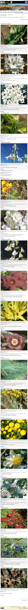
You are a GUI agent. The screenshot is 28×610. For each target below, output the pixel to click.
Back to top (24, 600)
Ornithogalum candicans (6, 239)
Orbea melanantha (4, 269)
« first (18, 598)
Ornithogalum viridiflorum (6, 23)
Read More (2, 51)
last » (26, 598)
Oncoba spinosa (4, 448)
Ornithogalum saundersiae (6, 83)
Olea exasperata (4, 537)
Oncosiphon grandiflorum (6, 418)
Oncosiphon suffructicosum (6, 388)
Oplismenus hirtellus (5, 358)
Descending (26, 19)
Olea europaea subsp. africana (7, 567)
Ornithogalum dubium (5, 178)
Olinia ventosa (4, 477)
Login (24, 0)
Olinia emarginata (4, 507)
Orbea (2, 329)
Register (26, 0)
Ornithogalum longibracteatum (7, 170)
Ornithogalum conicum (5, 209)
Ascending (22, 19)
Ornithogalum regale (5, 113)
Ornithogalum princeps (5, 142)
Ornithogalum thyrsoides (6, 53)
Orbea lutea (3, 300)
